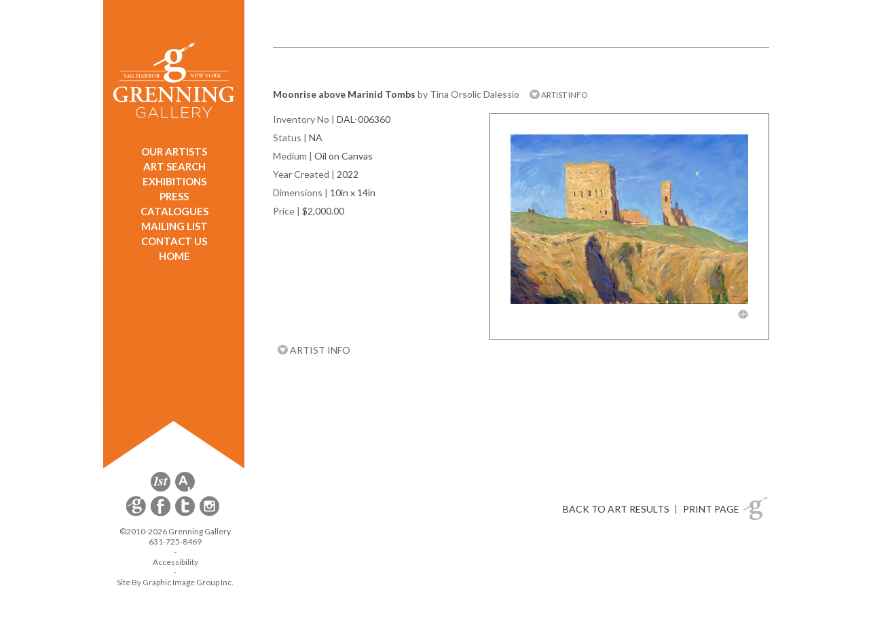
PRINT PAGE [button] (711, 509)
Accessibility (175, 562)
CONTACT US (174, 241)
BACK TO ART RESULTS (616, 509)
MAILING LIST (174, 226)
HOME (174, 256)
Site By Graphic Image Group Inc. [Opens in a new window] (175, 582)
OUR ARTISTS (174, 151)
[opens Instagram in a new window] (209, 513)
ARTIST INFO (559, 95)
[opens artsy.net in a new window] (185, 489)
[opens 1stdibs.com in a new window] (160, 489)
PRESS (174, 196)
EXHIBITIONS (174, 181)
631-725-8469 (175, 541)
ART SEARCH (174, 166)
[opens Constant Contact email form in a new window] (137, 513)
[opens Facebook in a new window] (161, 513)
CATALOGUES (174, 211)
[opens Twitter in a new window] (186, 513)
